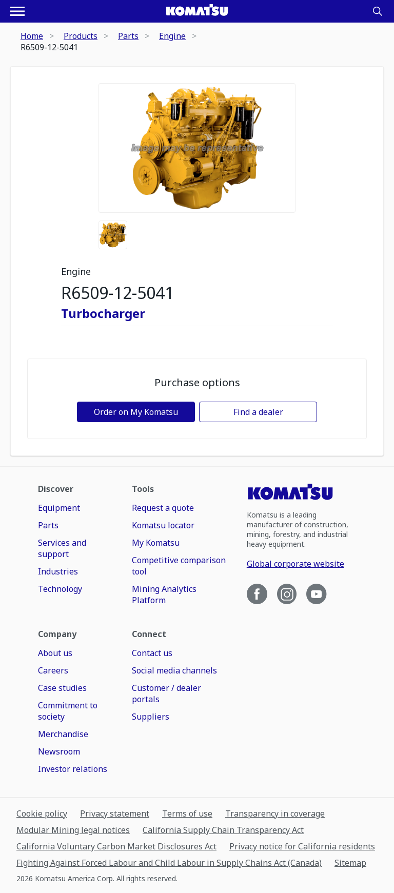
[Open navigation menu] (17, 11)
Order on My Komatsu (136, 412)
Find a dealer (258, 412)
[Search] (377, 11)
